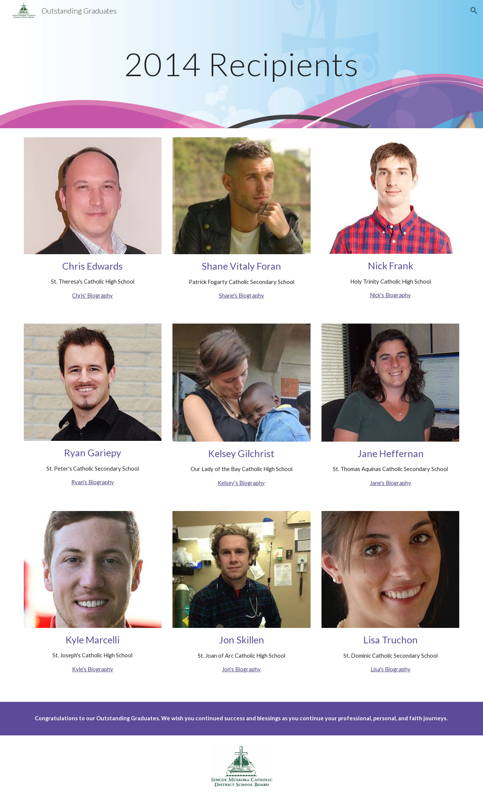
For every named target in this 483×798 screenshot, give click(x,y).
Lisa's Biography (391, 669)
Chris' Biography (92, 295)
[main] (241, 64)
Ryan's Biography (92, 482)
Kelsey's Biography (241, 483)
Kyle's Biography (92, 669)
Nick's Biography (390, 295)
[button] (474, 11)
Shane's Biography (241, 295)
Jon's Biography (241, 669)
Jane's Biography (390, 483)
